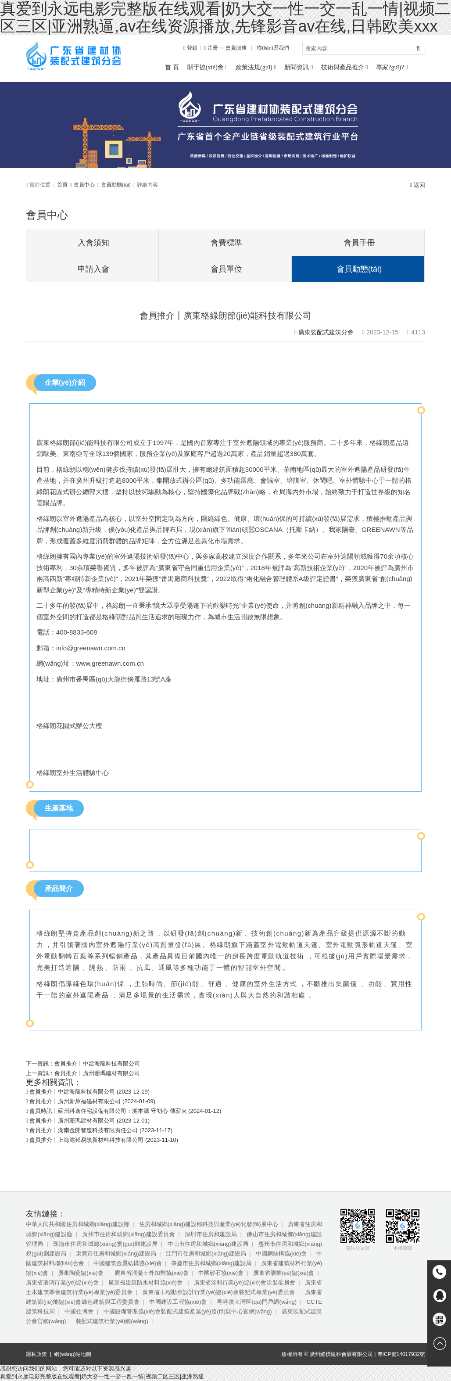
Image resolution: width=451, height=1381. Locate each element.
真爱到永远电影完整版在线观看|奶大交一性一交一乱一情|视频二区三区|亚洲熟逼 (102, 1376)
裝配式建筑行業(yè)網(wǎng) (111, 1321)
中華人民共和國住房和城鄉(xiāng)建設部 (77, 1224)
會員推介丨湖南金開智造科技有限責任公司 (83, 1130)
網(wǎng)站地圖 (72, 1354)
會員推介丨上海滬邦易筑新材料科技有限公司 (86, 1140)
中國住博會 (78, 1311)
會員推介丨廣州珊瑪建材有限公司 (97, 1073)
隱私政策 (36, 1354)
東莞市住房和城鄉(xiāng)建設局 (116, 1253)
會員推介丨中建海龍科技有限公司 (97, 1063)
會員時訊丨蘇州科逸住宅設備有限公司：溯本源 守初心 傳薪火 (107, 1111)
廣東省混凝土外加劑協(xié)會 (152, 1273)
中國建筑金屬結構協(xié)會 (127, 1263)
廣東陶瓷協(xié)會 (81, 1273)
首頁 (62, 184)
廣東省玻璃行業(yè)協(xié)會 (62, 1282)
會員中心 (84, 184)
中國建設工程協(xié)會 (178, 1301)
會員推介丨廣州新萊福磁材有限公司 (75, 1101)
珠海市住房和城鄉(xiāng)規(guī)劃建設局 (105, 1244)
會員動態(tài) (116, 184)
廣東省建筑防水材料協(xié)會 (146, 1282)
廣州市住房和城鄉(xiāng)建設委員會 (128, 1234)
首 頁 (172, 67)
